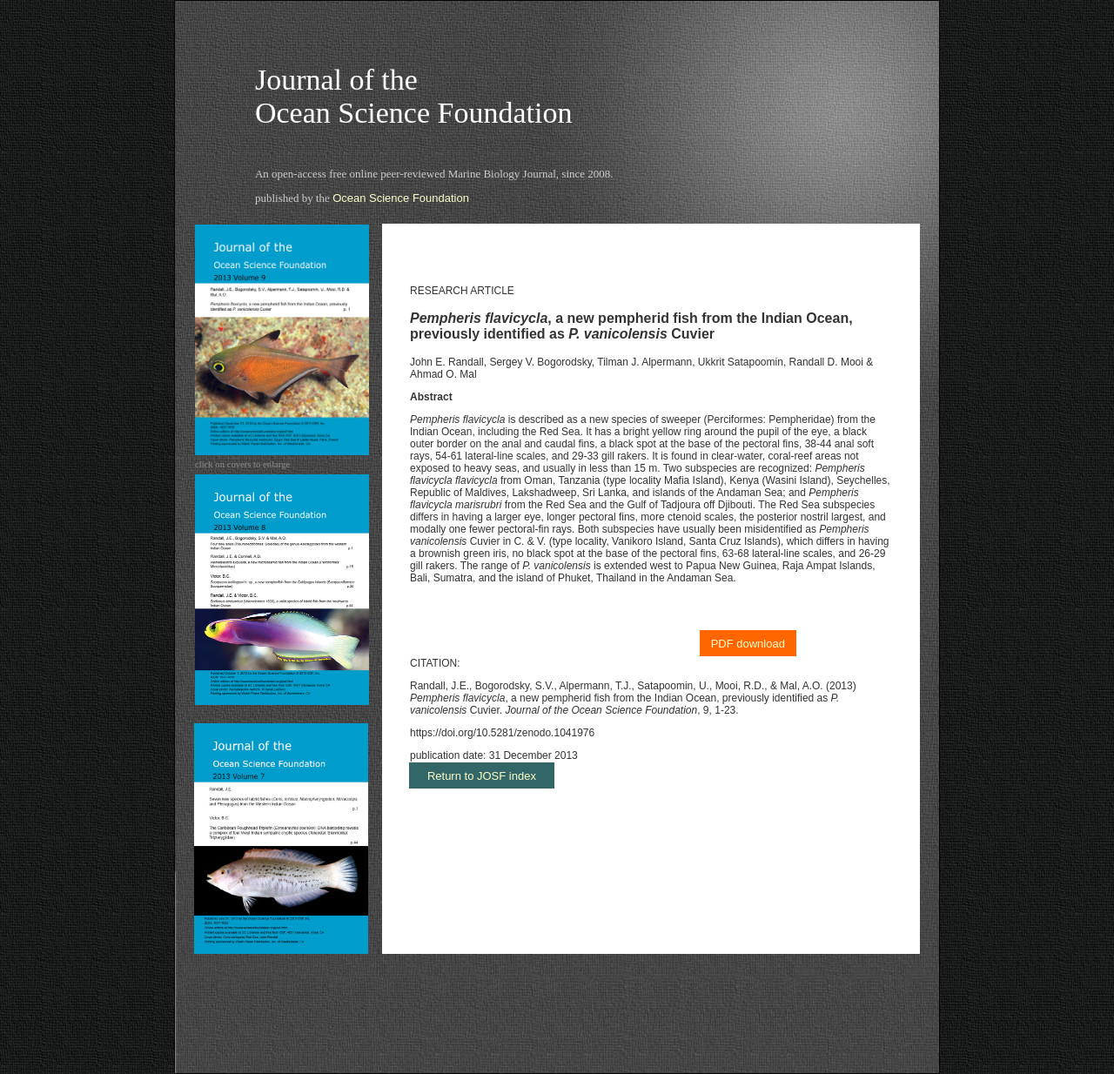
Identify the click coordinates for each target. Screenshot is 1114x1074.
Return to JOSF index (481, 775)
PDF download (748, 643)
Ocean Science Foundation (400, 198)
